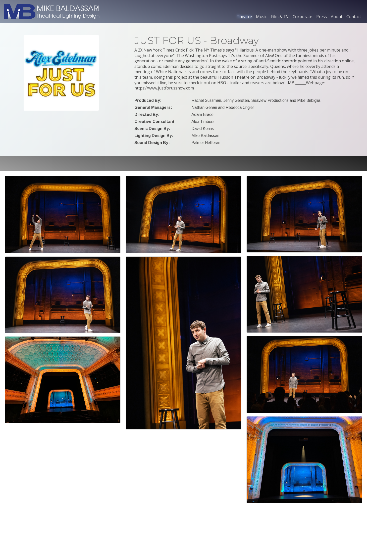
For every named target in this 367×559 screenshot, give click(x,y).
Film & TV (280, 16)
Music (261, 16)
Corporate (302, 16)
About (336, 16)
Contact (353, 16)
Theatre (244, 16)
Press (321, 16)
